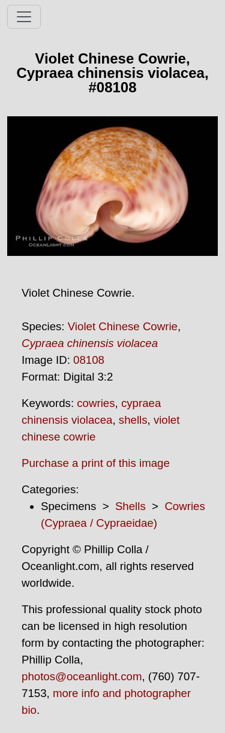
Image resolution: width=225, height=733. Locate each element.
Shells (130, 506)
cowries (96, 403)
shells (133, 420)
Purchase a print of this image (96, 463)
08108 (88, 360)
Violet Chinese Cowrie (123, 326)
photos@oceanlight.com (82, 676)
